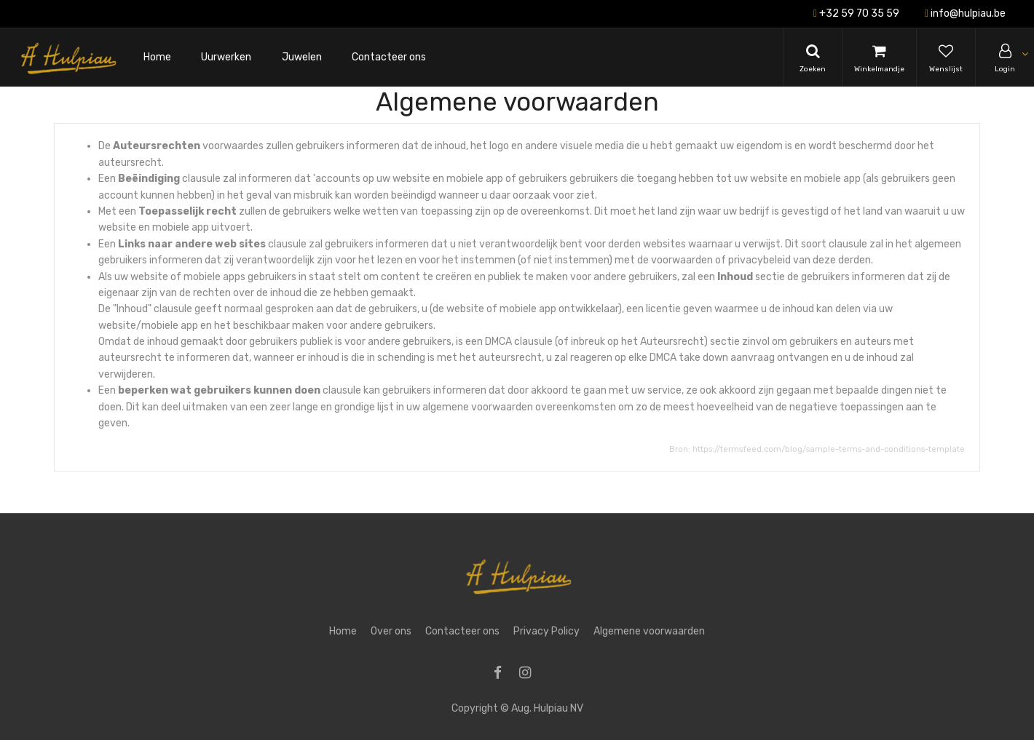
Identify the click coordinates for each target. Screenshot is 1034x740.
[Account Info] (1005, 57)
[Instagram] (529, 674)
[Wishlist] (946, 57)
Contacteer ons (462, 631)
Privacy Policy (546, 631)
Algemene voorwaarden (649, 631)
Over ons (391, 631)
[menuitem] (157, 58)
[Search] (813, 57)
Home (343, 631)
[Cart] (879, 57)
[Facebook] (502, 674)
